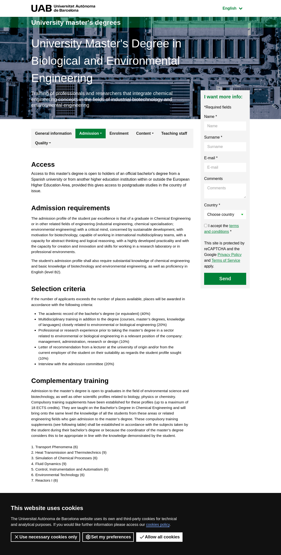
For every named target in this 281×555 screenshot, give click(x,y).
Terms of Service (226, 262)
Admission (89, 135)
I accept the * (221, 230)
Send (225, 279)
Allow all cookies (159, 537)
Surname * (213, 138)
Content (143, 135)
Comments (213, 180)
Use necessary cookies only (45, 537)
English (236, 7)
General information (53, 135)
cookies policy (158, 525)
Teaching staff (174, 135)
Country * (212, 206)
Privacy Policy (230, 256)
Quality (41, 144)
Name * (210, 118)
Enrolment (119, 135)
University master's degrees (79, 22)
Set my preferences (108, 537)
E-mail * (211, 159)
